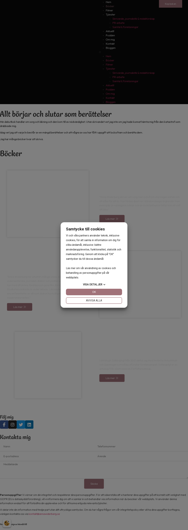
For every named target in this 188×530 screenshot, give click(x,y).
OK (94, 292)
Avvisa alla (94, 300)
